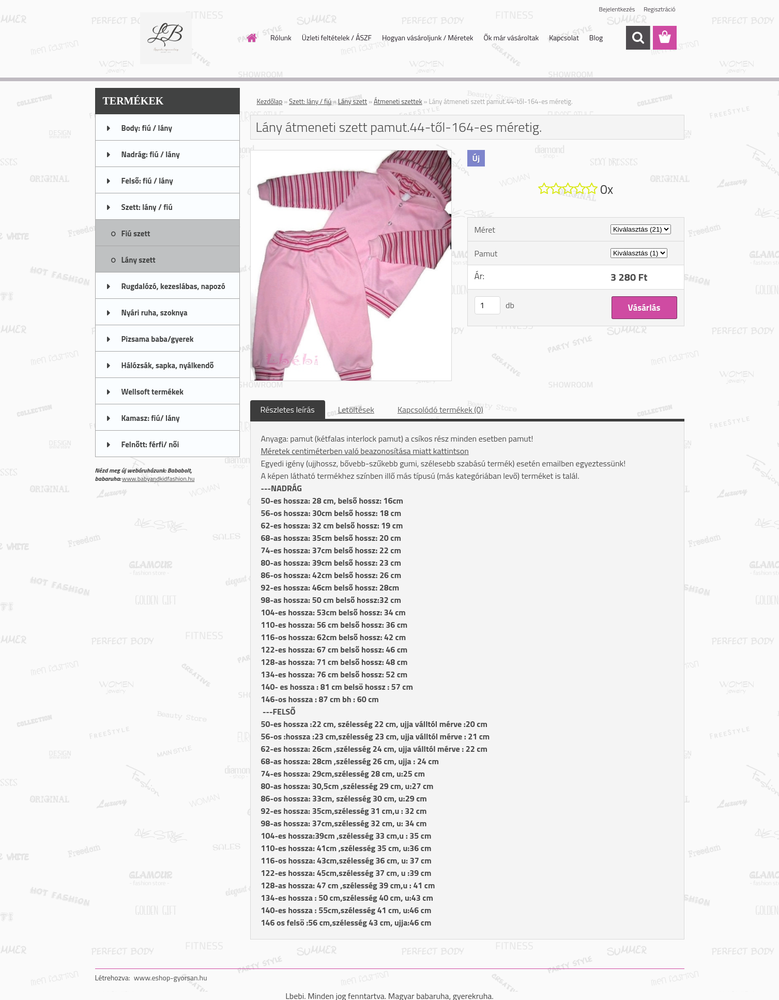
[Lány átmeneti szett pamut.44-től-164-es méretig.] (351, 154)
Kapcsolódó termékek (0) (440, 409)
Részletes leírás (288, 409)
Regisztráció (659, 9)
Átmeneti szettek (398, 101)
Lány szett (352, 101)
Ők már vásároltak (511, 37)
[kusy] (487, 305)
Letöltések (356, 409)
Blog (596, 37)
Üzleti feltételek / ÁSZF (337, 37)
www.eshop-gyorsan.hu (170, 977)
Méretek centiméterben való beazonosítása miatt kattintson (365, 451)
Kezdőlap (270, 101)
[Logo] (166, 38)
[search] (638, 38)
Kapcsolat (564, 37)
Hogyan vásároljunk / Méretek (427, 37)
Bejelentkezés (617, 9)
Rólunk (281, 37)
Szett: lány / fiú (310, 101)
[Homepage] (251, 38)
